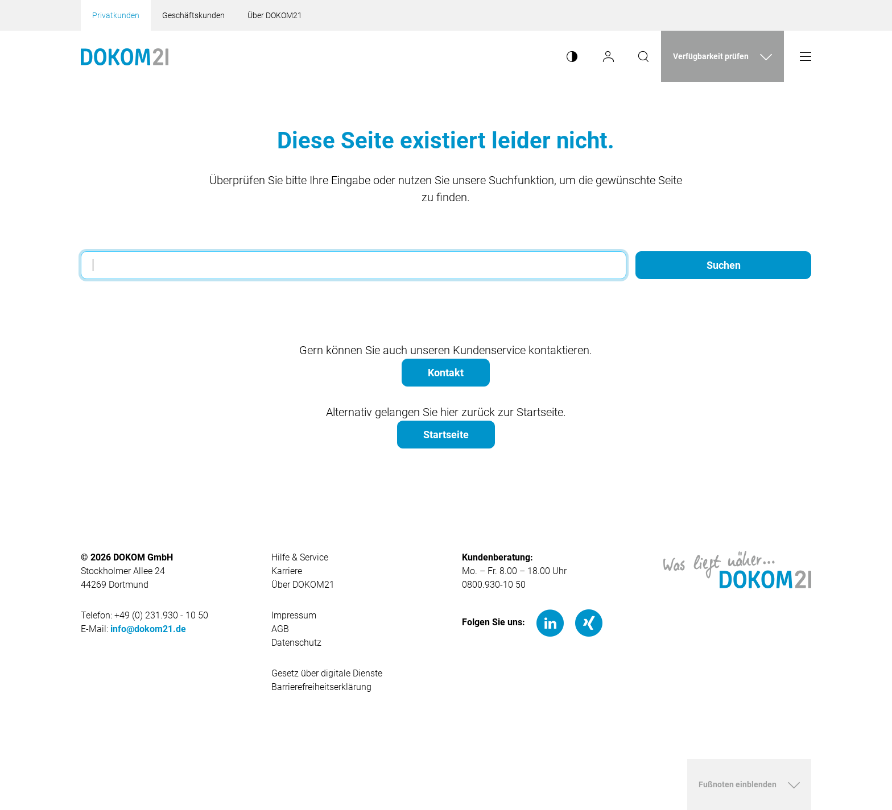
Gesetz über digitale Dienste (326, 673)
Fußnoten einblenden (738, 784)
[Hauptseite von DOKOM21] (737, 568)
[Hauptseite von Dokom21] (124, 56)
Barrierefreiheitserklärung (321, 687)
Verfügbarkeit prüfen (711, 56)
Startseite (446, 435)
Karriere (286, 571)
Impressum (293, 615)
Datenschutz (296, 642)
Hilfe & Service (299, 557)
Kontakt (446, 373)
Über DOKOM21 (274, 15)
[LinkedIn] (550, 622)
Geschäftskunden (193, 15)
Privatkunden (115, 15)
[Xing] (588, 622)
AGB (280, 629)
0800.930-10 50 (494, 584)
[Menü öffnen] (805, 56)
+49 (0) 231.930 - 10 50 (161, 615)
